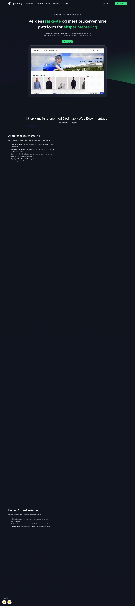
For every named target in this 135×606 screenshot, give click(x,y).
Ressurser (40, 3)
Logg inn (106, 3)
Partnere (56, 3)
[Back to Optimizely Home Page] (15, 3)
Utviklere (65, 3)
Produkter (29, 3)
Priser (48, 3)
